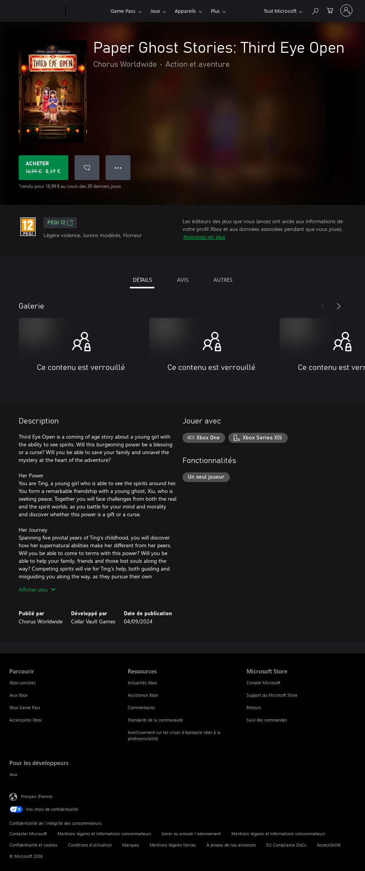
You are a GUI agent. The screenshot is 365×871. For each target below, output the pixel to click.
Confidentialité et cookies (33, 844)
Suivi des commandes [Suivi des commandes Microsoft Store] (267, 719)
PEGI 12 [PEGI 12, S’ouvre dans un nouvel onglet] (60, 223)
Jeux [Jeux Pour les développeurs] (13, 774)
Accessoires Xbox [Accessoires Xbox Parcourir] (25, 719)
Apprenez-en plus (204, 236)
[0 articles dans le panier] (330, 10)
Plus (215, 10)
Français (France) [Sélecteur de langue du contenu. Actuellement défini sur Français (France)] (36, 796)
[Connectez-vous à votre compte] (346, 10)
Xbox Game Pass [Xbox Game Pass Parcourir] (24, 707)
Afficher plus (37, 589)
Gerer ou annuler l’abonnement (191, 833)
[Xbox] (87, 10)
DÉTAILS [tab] (142, 279)
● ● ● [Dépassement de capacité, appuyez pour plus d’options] (118, 167)
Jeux (155, 10)
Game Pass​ (123, 10)
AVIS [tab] (182, 279)
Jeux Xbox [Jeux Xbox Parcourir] (18, 694)
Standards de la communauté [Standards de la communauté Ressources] (155, 719)
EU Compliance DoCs (286, 844)
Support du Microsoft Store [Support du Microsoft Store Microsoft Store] (272, 694)
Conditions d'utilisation (90, 844)
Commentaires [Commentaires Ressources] (141, 707)
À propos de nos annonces (231, 844)
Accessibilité (329, 844)
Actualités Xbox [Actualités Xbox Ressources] (142, 682)
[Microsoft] (36, 10)
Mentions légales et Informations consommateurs (104, 833)
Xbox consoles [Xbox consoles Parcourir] (22, 682)
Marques (130, 844)
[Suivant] (338, 306)
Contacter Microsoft (28, 833)
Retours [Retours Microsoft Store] (254, 707)
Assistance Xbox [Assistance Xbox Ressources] (143, 694)
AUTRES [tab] (223, 279)
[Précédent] (323, 306)
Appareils (185, 10)
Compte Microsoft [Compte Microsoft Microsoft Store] (263, 682)
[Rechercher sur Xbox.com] (315, 10)
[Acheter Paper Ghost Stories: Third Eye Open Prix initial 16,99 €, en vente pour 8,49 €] (43, 167)
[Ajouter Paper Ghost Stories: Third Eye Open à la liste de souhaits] (87, 167)
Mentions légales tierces (172, 844)
